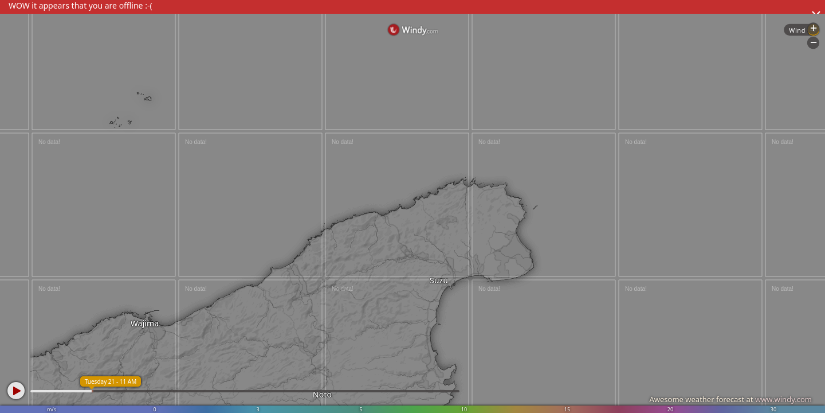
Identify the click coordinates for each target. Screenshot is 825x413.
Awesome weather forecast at (730, 399)
